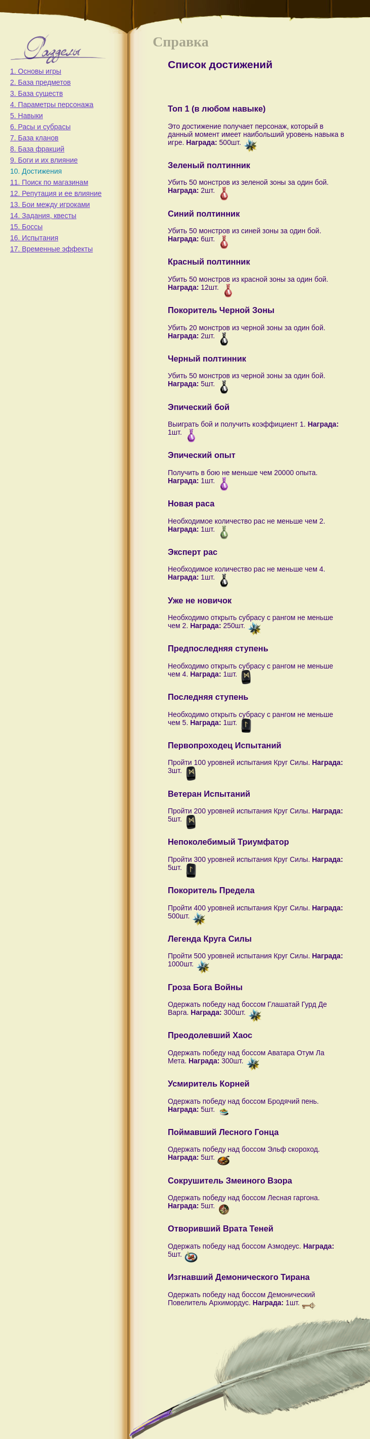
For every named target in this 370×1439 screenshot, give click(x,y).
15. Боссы (26, 227)
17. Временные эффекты (51, 249)
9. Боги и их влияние (44, 160)
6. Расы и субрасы (40, 127)
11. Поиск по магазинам (49, 182)
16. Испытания (34, 238)
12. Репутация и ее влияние (56, 193)
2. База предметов (40, 82)
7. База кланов (34, 138)
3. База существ (36, 93)
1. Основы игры (35, 71)
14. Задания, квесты (43, 216)
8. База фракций (37, 149)
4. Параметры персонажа (52, 104)
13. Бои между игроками (50, 204)
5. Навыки (26, 116)
